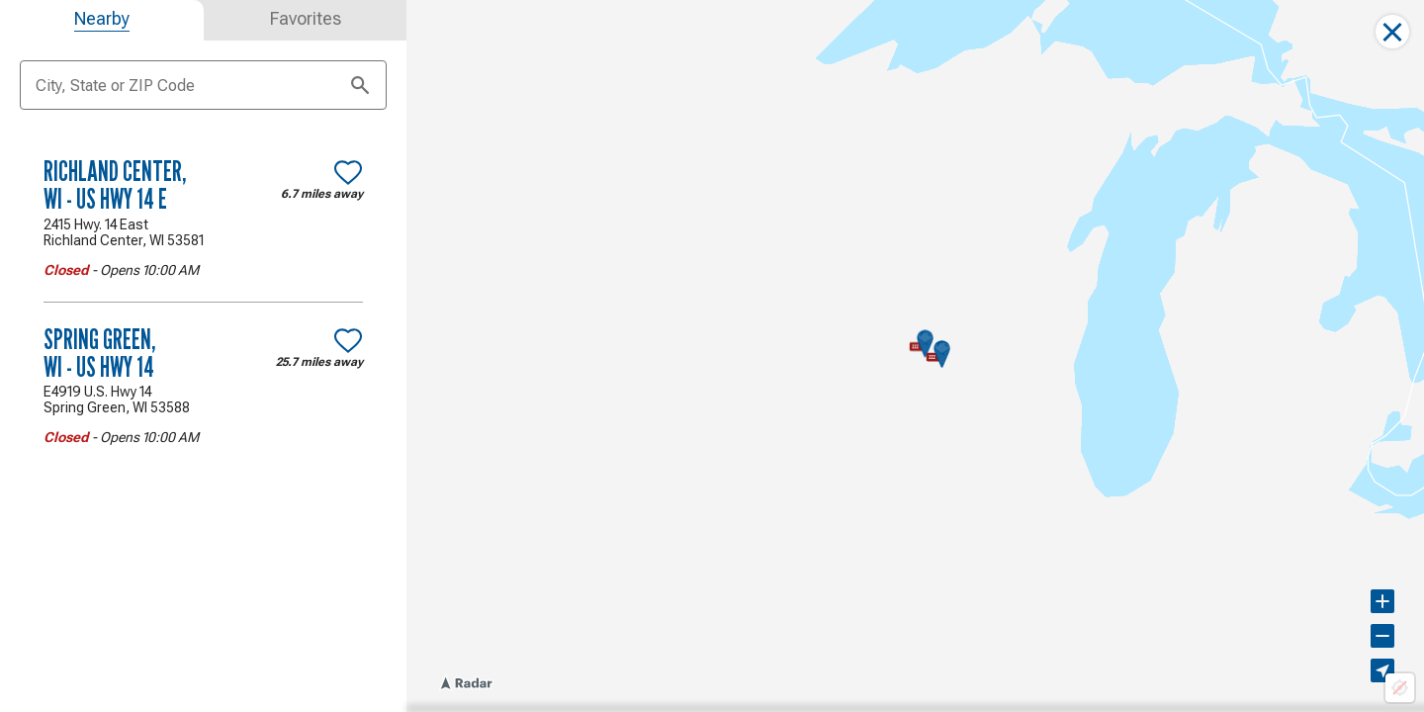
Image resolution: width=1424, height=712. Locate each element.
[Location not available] (1399, 687)
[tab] (102, 20)
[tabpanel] (203, 301)
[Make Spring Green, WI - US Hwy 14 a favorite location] (348, 340)
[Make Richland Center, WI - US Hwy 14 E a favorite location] (348, 172)
